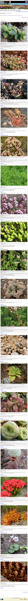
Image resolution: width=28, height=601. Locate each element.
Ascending (22, 17)
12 (18, 19)
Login (24, 0)
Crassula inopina (4, 49)
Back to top (25, 592)
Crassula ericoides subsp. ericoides (7, 220)
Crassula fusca (3, 78)
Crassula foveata (4, 106)
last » (26, 19)
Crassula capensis (4, 533)
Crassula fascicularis (4, 135)
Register (27, 0)
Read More (1, 48)
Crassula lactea (3, 21)
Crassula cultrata (4, 391)
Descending (26, 17)
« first (1, 19)
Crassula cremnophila (4, 419)
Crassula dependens (4, 249)
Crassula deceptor (4, 334)
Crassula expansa (4, 164)
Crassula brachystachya (5, 560)
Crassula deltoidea (4, 278)
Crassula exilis (3, 193)
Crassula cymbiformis (4, 362)
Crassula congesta (4, 448)
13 (20, 19)
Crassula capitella (4, 504)
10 (15, 19)
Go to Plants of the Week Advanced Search (22, 11)
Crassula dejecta (4, 305)
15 (23, 19)
